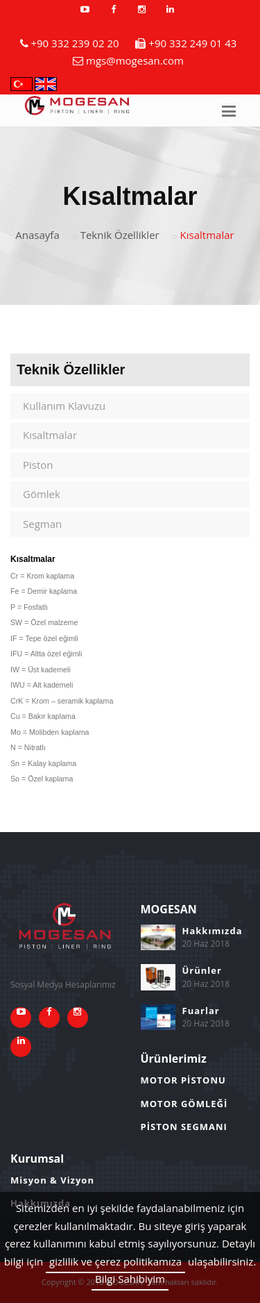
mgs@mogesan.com (135, 60)
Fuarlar (201, 1010)
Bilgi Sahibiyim (130, 1279)
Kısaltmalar (50, 435)
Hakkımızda (212, 930)
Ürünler (202, 970)
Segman (42, 524)
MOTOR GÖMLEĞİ (184, 1103)
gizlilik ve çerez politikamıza (115, 1261)
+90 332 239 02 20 (75, 43)
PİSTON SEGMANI (184, 1126)
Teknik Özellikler (119, 235)
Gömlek (41, 494)
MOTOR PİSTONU (183, 1080)
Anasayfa (37, 235)
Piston (38, 465)
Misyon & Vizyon (52, 1180)
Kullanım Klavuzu (64, 406)
